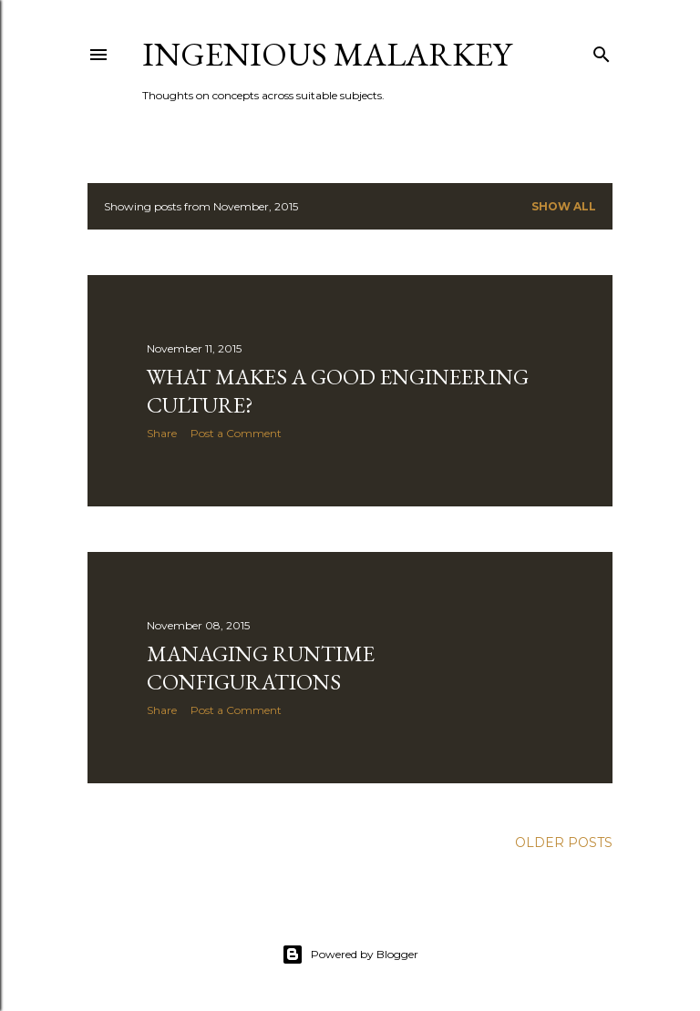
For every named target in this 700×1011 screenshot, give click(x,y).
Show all (563, 206)
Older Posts (563, 842)
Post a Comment (236, 433)
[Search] (601, 50)
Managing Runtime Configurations (261, 667)
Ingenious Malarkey (326, 54)
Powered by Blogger (350, 954)
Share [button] (162, 433)
